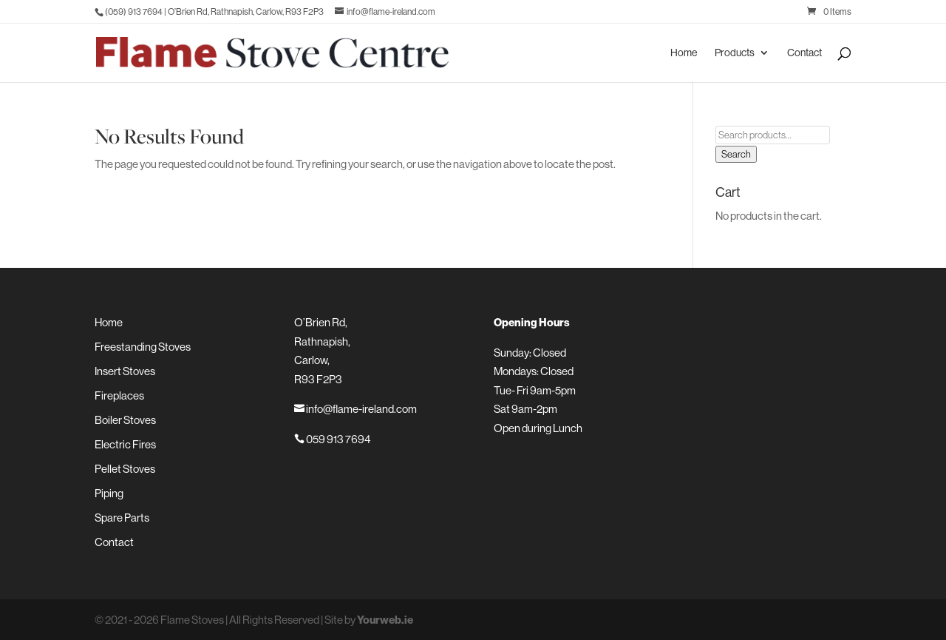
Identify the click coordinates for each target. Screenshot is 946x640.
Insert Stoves (125, 371)
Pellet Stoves (125, 469)
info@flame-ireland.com (355, 409)
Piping (109, 493)
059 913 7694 (332, 439)
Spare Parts (122, 518)
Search (736, 154)
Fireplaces (119, 395)
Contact (804, 53)
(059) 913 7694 (134, 11)
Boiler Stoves (125, 420)
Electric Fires (125, 444)
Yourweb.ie (385, 620)
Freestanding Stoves (143, 347)
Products (735, 53)
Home (683, 53)
